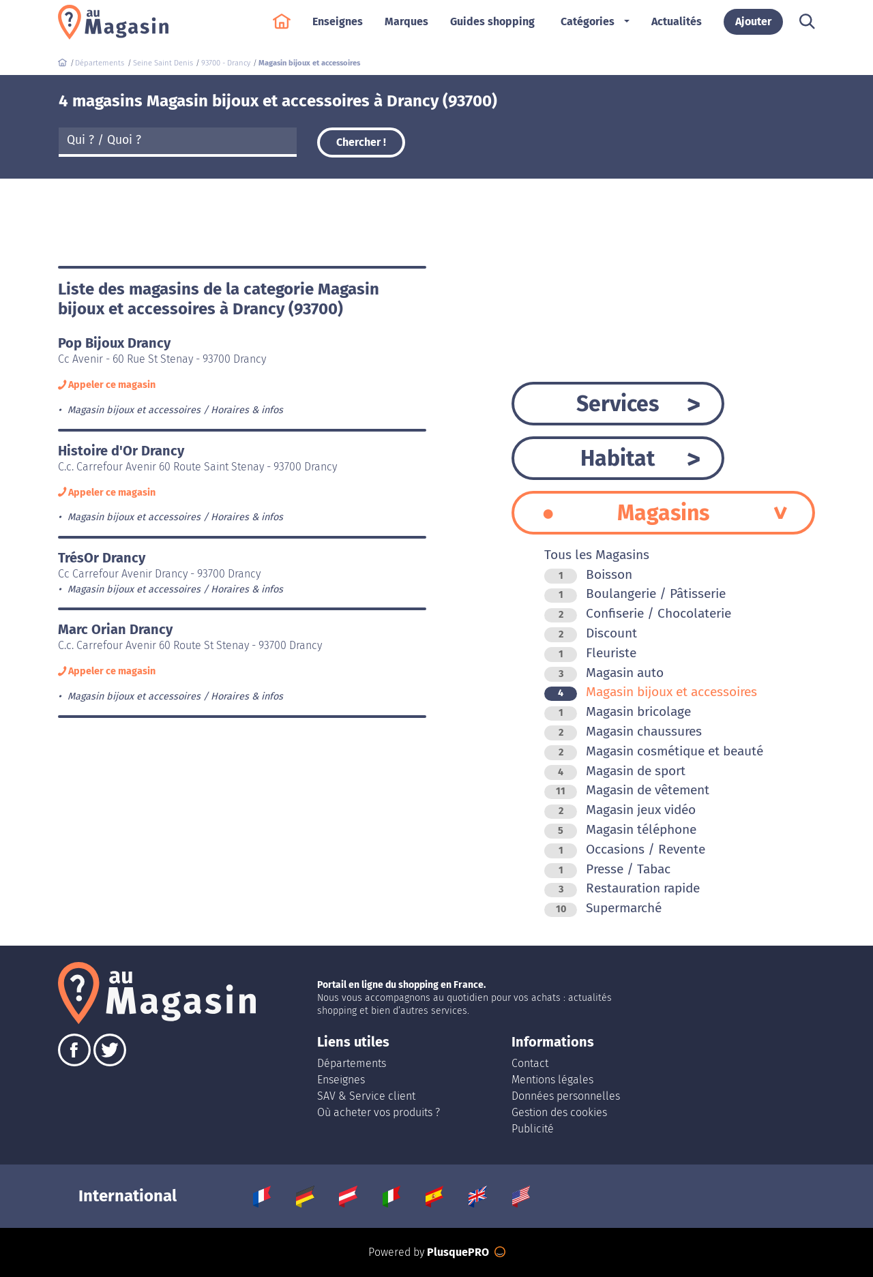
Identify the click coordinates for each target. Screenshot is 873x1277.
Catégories (588, 28)
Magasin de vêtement (626, 790)
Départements (351, 1063)
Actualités (676, 28)
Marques (406, 28)
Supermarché (603, 908)
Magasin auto (604, 672)
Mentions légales (552, 1079)
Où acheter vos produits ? (378, 1112)
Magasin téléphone (620, 829)
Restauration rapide (622, 888)
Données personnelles (566, 1096)
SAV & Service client (366, 1096)
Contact (530, 1063)
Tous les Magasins (596, 554)
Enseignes (337, 28)
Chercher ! (361, 142)
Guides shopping (492, 28)
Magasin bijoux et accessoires (650, 692)
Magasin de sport (614, 771)
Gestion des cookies (559, 1112)
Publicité (533, 1128)
